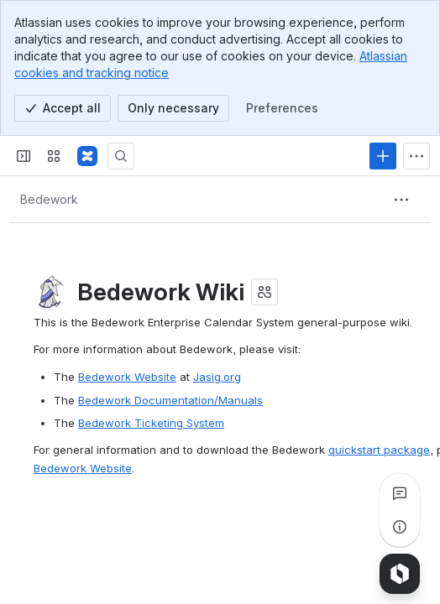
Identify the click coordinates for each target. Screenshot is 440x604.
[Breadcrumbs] (49, 199)
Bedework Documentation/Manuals (170, 400)
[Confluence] (87, 156)
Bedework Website (127, 376)
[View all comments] (399, 493)
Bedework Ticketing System (151, 423)
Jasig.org (217, 376)
